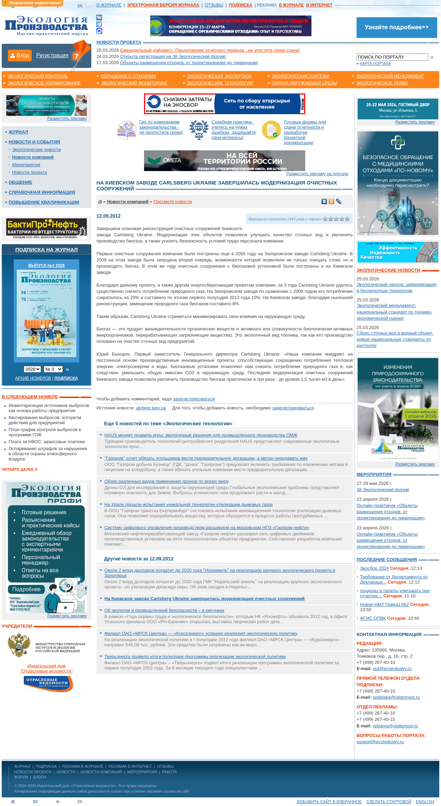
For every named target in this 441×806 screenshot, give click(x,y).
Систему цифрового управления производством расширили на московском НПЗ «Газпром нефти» (206, 527)
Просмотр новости (173, 201)
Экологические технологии (220, 83)
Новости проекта (118, 42)
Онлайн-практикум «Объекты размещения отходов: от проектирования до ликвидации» (391, 511)
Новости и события (34, 142)
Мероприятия (26, 164)
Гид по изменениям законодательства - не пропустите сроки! (161, 127)
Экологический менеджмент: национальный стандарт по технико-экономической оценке (394, 311)
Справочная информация (42, 192)
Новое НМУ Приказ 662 (384, 604)
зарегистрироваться (194, 398)
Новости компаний (33, 157)
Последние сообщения (387, 559)
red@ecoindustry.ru (392, 668)
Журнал (18, 132)
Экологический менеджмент (390, 76)
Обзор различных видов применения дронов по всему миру (166, 481)
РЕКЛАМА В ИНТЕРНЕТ (130, 766)
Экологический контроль (38, 76)
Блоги (39, 777)
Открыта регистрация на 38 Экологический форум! (173, 56)
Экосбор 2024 (374, 568)
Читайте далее (18, 469)
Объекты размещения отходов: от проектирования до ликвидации (189, 62)
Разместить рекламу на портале (317, 173)
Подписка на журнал (47, 249)
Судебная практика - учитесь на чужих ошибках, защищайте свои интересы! (234, 129)
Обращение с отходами (128, 76)
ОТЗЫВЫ (214, 5)
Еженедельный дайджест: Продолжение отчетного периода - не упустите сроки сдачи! (210, 50)
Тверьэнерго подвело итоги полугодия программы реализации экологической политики (195, 656)
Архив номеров (33, 378)
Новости (66, 772)
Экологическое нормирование (44, 83)
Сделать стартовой (389, 801)
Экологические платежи (300, 76)
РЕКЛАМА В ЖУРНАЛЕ (82, 766)
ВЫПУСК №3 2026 (46, 265)
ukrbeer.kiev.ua (151, 407)
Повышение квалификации (44, 202)
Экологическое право (382, 83)
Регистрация (52, 55)
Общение (20, 182)
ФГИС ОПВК (373, 618)
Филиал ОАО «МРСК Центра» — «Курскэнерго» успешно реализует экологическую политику (201, 633)
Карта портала (375, 63)
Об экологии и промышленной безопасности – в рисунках (164, 610)
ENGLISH (425, 801)
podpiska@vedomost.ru (396, 697)
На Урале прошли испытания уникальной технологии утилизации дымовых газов (188, 504)
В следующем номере (30, 396)
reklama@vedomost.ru (395, 725)
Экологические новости (36, 149)
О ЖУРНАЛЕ (108, 5)
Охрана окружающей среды (304, 83)
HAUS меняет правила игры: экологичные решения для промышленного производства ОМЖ (201, 435)
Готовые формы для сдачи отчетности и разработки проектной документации (305, 132)
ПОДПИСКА (46, 766)
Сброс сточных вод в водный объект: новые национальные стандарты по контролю (395, 339)
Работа (169, 772)
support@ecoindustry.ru (380, 741)
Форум (21, 777)
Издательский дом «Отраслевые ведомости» (76, 786)
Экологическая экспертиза (219, 76)
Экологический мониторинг (134, 83)
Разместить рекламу (67, 118)
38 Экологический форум (383, 489)
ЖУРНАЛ (22, 766)
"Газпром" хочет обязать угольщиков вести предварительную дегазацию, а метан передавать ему (206, 458)
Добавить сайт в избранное (329, 801)
